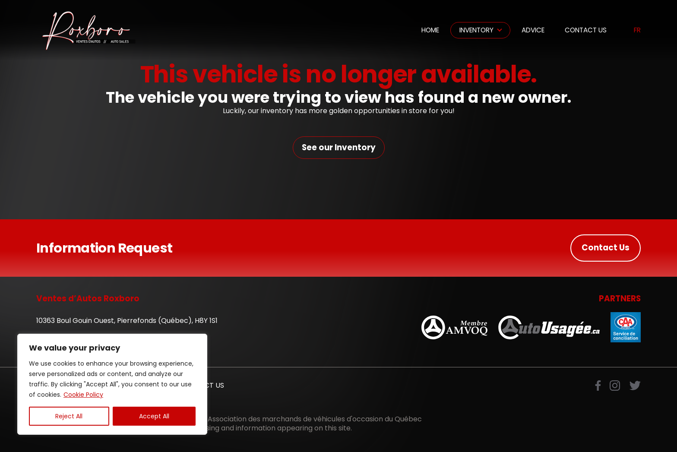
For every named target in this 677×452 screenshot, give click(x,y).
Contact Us (586, 30)
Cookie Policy (83, 394)
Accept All (154, 416)
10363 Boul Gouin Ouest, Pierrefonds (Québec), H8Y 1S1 (127, 321)
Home (430, 30)
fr (637, 30)
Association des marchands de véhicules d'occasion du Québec (315, 419)
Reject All (68, 416)
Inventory (476, 30)
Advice (533, 30)
